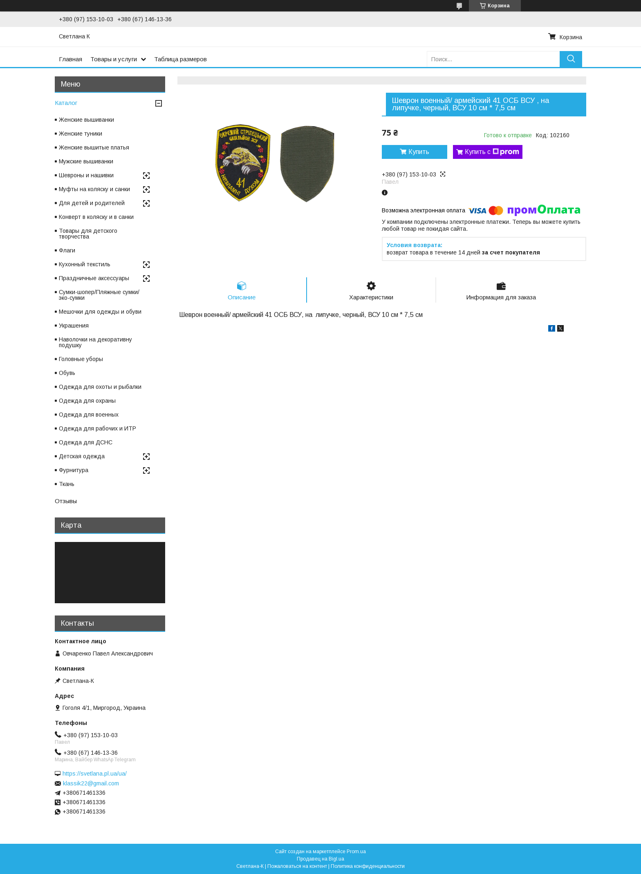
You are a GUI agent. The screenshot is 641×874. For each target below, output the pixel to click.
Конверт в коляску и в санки (96, 217)
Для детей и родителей (92, 203)
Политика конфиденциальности (368, 866)
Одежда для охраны (87, 400)
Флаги (67, 250)
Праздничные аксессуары (94, 278)
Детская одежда (82, 456)
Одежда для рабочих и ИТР (97, 428)
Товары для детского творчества (88, 233)
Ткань (66, 484)
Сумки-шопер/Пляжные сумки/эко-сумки (99, 295)
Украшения (74, 325)
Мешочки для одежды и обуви (100, 311)
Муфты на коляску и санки (94, 189)
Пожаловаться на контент (297, 866)
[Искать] (571, 59)
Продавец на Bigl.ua (320, 859)
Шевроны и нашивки (86, 175)
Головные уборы (81, 359)
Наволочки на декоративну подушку (95, 342)
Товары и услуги (113, 59)
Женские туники (80, 133)
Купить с (492, 152)
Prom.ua (356, 851)
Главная (70, 59)
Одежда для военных (89, 414)
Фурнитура (73, 470)
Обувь (67, 373)
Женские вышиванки (86, 119)
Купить (418, 151)
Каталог (66, 102)
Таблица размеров (180, 59)
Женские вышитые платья (94, 147)
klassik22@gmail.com (91, 783)
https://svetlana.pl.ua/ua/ (95, 773)
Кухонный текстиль (84, 264)
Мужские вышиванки (86, 161)
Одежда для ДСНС (85, 442)
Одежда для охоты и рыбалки (100, 386)
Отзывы (66, 500)
